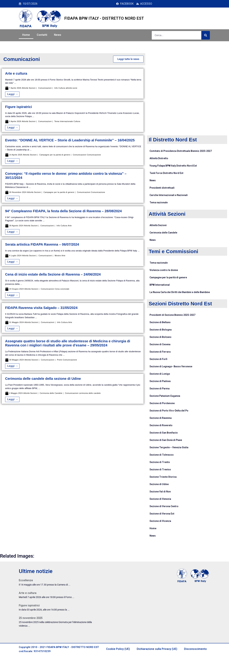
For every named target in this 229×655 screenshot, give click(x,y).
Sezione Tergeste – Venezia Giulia (169, 447)
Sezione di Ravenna (161, 418)
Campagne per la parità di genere (54, 154)
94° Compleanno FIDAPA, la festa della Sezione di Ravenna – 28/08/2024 (63, 211)
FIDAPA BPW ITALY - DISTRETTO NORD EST (104, 18)
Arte (70, 225)
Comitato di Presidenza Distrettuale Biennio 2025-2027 (181, 151)
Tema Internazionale (63, 121)
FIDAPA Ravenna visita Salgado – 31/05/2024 (41, 308)
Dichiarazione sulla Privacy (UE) (157, 649)
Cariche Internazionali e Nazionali (169, 195)
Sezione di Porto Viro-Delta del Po (169, 410)
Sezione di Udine (159, 484)
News (57, 34)
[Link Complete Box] (58, 583)
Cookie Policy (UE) (118, 649)
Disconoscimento (195, 649)
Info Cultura (62, 225)
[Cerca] (205, 35)
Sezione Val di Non (160, 491)
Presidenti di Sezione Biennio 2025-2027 (172, 315)
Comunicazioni (45, 121)
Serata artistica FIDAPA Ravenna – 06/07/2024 (42, 244)
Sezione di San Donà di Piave (166, 440)
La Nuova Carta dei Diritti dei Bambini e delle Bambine (180, 292)
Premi (59, 359)
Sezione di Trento (160, 462)
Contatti (42, 34)
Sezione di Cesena (160, 344)
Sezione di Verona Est (162, 513)
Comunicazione (94, 154)
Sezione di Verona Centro (164, 506)
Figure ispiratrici (18, 107)
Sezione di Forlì (158, 359)
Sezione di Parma (160, 388)
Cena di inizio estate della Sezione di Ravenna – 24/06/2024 (53, 274)
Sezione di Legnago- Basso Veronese (171, 366)
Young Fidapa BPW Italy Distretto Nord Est (173, 165)
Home (26, 34)
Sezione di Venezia (160, 499)
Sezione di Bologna (161, 329)
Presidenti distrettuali (162, 187)
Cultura (76, 121)
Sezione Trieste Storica (163, 476)
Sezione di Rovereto (161, 425)
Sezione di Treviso (160, 469)
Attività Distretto (159, 158)
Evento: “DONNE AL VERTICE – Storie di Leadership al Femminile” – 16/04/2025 (70, 140)
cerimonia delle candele (90, 393)
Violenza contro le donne (164, 270)
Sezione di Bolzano (160, 337)
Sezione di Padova (160, 381)
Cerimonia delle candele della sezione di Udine (43, 378)
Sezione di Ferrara (160, 351)
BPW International (160, 284)
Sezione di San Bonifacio (164, 432)
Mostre (58, 255)
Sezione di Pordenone (162, 403)
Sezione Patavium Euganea (165, 396)
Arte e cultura (16, 73)
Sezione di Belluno (160, 322)
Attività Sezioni (29, 121)
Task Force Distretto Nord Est (166, 173)
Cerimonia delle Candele (51, 393)
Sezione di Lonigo (160, 373)
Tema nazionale (159, 202)
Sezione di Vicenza (160, 521)
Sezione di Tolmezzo (162, 454)
